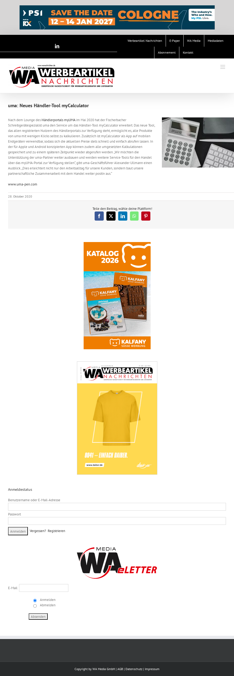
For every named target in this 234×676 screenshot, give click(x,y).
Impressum (152, 669)
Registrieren (56, 531)
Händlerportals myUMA (58, 120)
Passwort (14, 514)
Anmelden (47, 599)
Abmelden (47, 605)
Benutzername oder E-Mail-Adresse (34, 500)
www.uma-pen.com (22, 184)
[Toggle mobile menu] (223, 67)
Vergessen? (38, 531)
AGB (120, 669)
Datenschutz (133, 669)
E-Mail (12, 588)
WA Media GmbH (103, 669)
